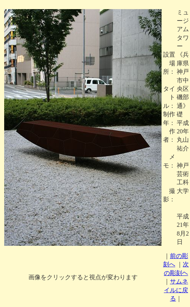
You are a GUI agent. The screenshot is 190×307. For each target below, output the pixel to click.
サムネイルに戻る (176, 290)
